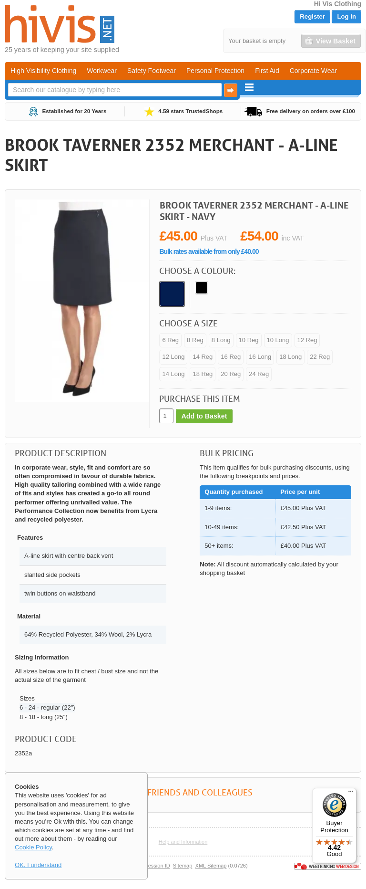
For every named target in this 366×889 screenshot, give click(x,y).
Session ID (157, 865)
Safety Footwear (151, 70)
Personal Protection (215, 70)
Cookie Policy (33, 847)
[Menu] (350, 793)
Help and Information (183, 842)
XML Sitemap (211, 865)
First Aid (267, 70)
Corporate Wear (313, 70)
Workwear (102, 70)
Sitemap (183, 865)
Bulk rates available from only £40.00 (208, 251)
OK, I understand (38, 864)
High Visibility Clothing (43, 70)
